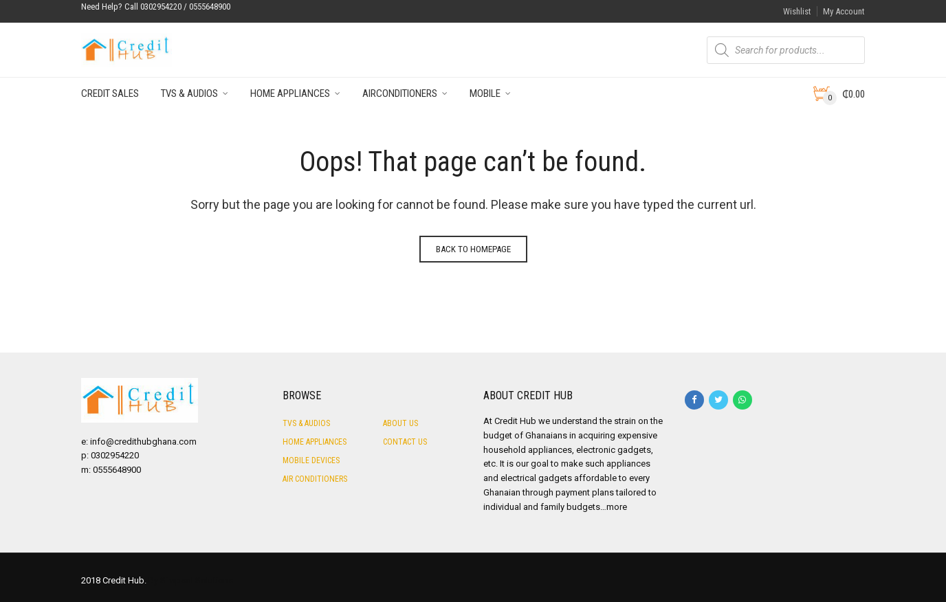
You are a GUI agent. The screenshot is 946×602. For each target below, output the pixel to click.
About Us (400, 423)
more (616, 507)
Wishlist (797, 11)
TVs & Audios (189, 93)
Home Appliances (290, 93)
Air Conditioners (315, 479)
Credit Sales (110, 93)
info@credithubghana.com (143, 441)
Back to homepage (473, 249)
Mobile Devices (311, 460)
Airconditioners (399, 93)
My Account (844, 11)
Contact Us (405, 442)
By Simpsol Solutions (190, 580)
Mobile (485, 93)
